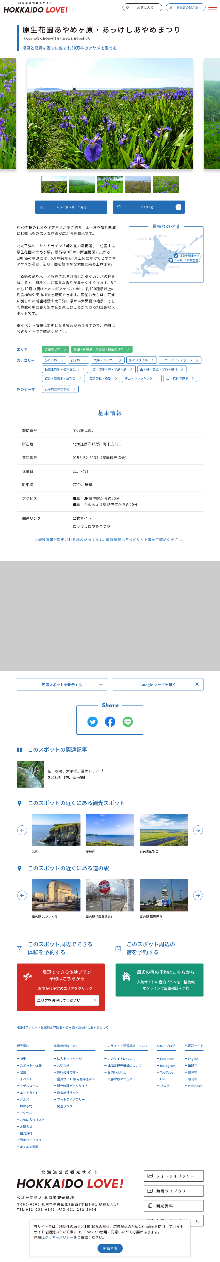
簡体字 (192, 1072)
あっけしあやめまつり (92, 526)
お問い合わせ (117, 1072)
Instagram (168, 1065)
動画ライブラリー (32, 1140)
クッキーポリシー (59, 1237)
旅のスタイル (141, 360)
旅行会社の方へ (68, 1072)
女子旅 (78, 360)
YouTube (166, 1072)
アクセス (26, 1113)
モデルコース (29, 1085)
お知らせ (26, 1126)
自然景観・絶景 (103, 378)
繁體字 (192, 1065)
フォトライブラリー (71, 1099)
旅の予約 (26, 1106)
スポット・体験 (36, 1027)
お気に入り (140, 7)
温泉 (23, 1072)
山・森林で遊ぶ (180, 378)
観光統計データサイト (72, 1085)
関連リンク (64, 1106)
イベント (26, 1079)
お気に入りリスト (32, 1120)
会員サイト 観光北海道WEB (76, 1079)
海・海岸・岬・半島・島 (112, 369)
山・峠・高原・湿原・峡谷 (162, 369)
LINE (163, 1079)
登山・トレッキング (142, 378)
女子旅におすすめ (60, 389)
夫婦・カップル (108, 360)
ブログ (164, 1085)
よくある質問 (29, 1147)
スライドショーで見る (63, 207)
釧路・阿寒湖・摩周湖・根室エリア (102, 349)
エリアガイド (29, 1092)
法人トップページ (69, 1058)
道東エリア (56, 349)
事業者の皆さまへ (185, 7)
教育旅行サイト (68, 1092)
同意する (110, 1248)
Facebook (167, 1058)
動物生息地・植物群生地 (65, 369)
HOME (21, 1027)
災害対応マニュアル (121, 1079)
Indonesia (195, 1085)
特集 (23, 1058)
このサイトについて (121, 1058)
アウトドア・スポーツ (180, 360)
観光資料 (26, 1133)
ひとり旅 (54, 360)
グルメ (24, 1099)
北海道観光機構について (125, 1065)
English (193, 1058)
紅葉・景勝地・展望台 (63, 378)
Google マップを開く (169, 684)
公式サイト (82, 518)
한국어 (192, 1079)
